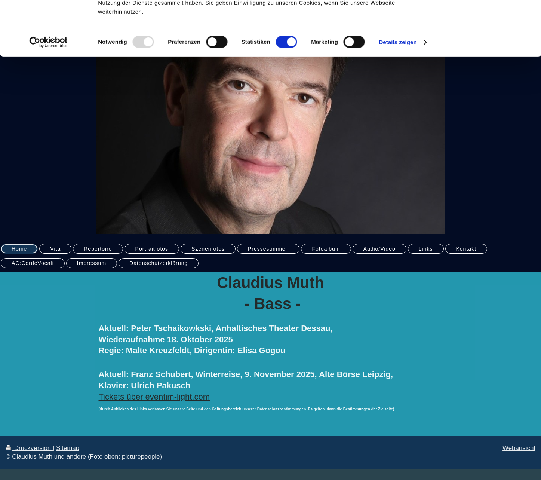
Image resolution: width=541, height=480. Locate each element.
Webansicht (518, 448)
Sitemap (67, 448)
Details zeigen (397, 93)
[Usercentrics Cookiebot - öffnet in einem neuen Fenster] (48, 93)
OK (478, 18)
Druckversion (29, 448)
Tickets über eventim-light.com (154, 396)
